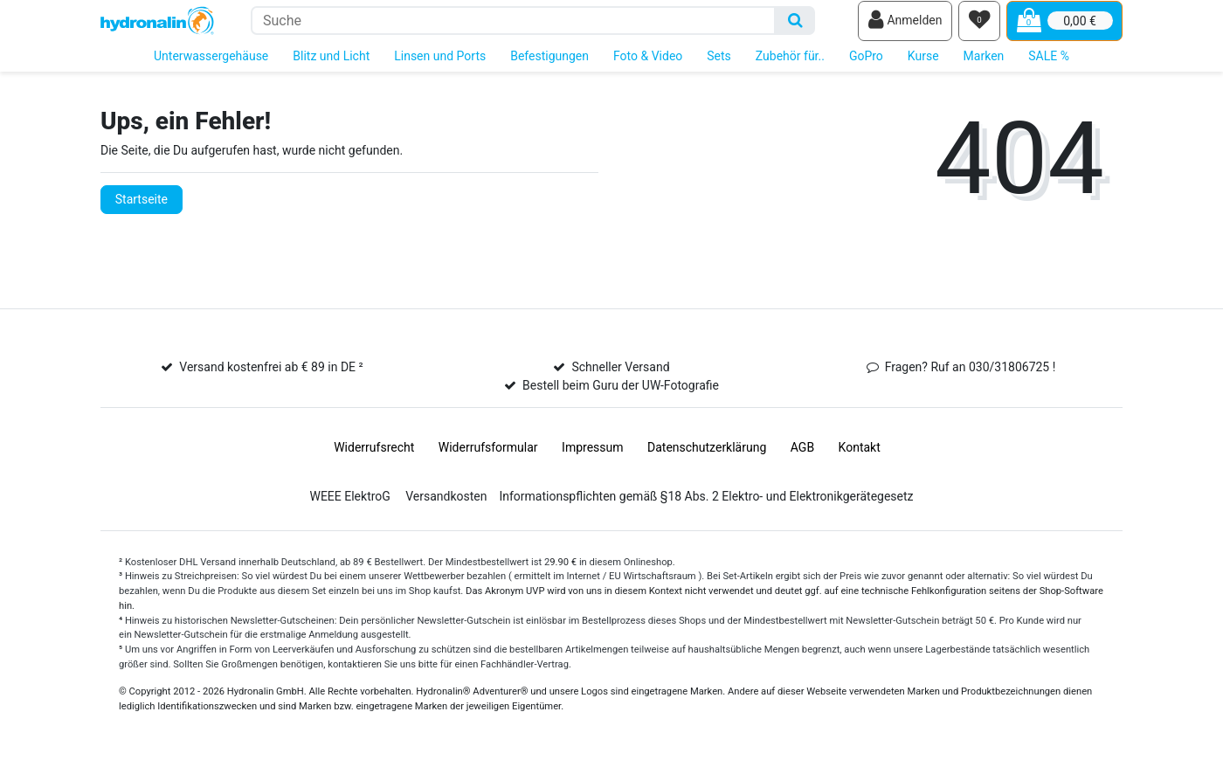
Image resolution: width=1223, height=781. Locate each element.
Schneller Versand (620, 379)
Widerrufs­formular (488, 460)
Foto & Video (647, 68)
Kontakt (860, 460)
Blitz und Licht (331, 68)
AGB (802, 460)
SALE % (1048, 68)
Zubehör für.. (790, 68)
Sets (719, 68)
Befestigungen (549, 68)
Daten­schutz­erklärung (706, 460)
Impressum (592, 460)
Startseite (141, 211)
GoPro (866, 68)
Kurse (923, 68)
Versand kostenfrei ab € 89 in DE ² (271, 379)
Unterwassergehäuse (211, 68)
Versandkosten (446, 508)
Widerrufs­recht (374, 460)
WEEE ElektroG (349, 508)
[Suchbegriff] (513, 26)
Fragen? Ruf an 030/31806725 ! (970, 379)
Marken (984, 68)
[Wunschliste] (979, 27)
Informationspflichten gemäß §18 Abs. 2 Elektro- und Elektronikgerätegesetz (706, 508)
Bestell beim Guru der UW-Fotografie (620, 397)
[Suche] (795, 26)
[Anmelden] (905, 27)
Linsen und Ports (440, 68)
